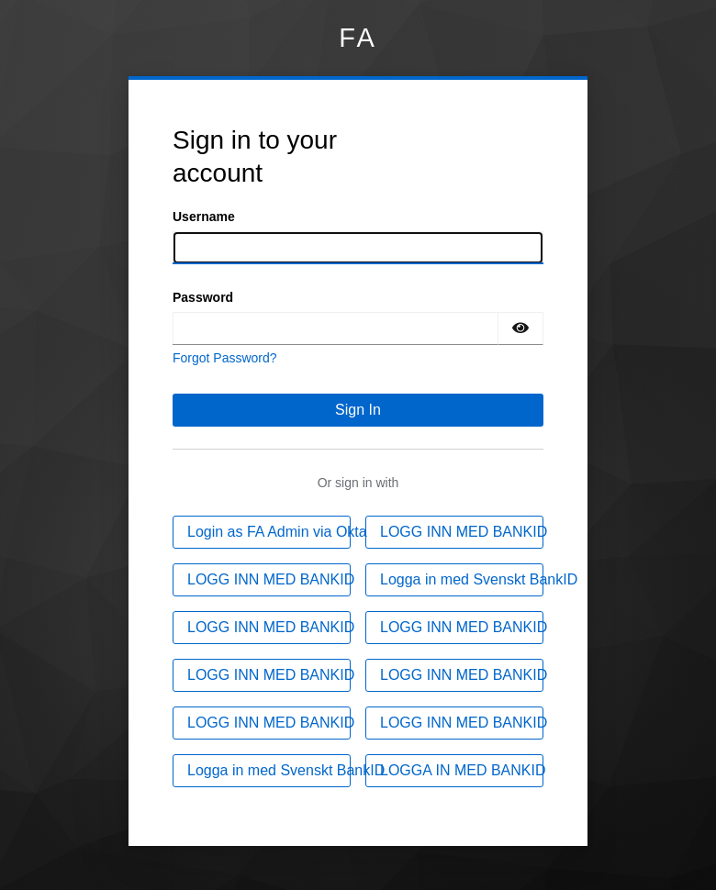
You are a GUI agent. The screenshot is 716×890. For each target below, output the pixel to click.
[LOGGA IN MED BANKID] (454, 770)
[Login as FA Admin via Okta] (262, 532)
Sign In (358, 409)
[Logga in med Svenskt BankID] (454, 579)
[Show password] (520, 328)
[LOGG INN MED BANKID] (454, 532)
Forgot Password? (225, 357)
